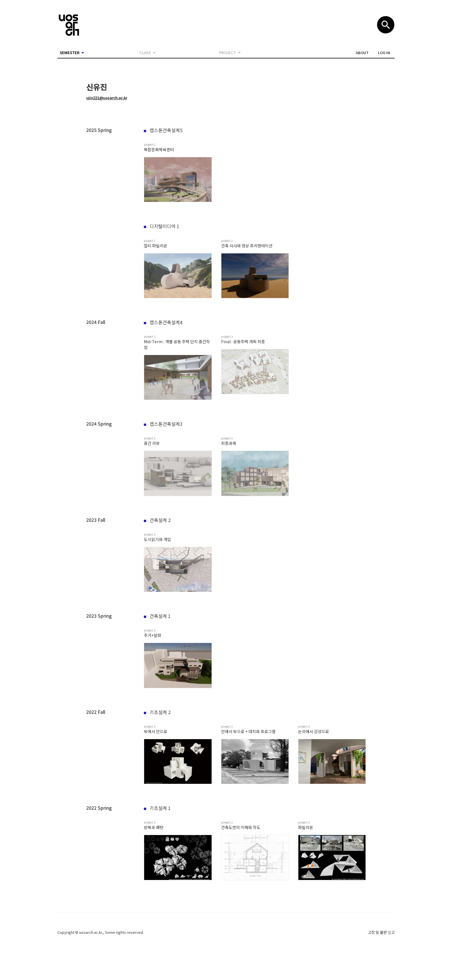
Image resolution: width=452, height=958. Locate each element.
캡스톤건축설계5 (163, 130)
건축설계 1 (157, 615)
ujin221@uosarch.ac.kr (106, 97)
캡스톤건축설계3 (163, 423)
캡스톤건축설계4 (163, 322)
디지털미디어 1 (161, 226)
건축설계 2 (157, 520)
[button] (362, 53)
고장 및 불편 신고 (381, 932)
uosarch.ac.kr (90, 932)
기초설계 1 (157, 808)
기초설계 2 (157, 712)
